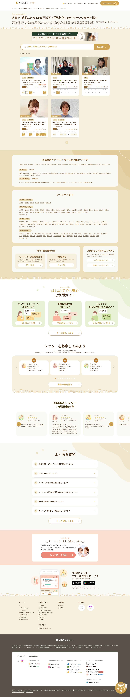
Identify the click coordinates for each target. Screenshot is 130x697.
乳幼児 (82, 224)
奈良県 (42, 203)
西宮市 (42, 210)
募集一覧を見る (68, 384)
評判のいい (22, 226)
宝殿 (75, 236)
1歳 (50, 224)
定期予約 (22, 222)
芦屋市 (53, 210)
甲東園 (71, 233)
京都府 (27, 203)
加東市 (79, 212)
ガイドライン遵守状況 (80, 690)
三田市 (27, 212)
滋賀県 (21, 203)
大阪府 (32, 203)
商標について (29, 692)
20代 (90, 224)
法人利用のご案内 (93, 3)
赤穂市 (80, 210)
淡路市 (68, 212)
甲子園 (66, 233)
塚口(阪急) (104, 233)
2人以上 (91, 222)
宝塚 (90, 233)
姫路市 (27, 210)
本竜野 (80, 236)
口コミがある (31, 226)
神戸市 (21, 210)
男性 (82, 222)
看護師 (78, 222)
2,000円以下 (31, 224)
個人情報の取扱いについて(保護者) (52, 690)
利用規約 (20, 690)
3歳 (56, 224)
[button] (55, 378)
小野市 (21, 212)
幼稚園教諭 (34, 222)
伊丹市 (58, 210)
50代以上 (104, 224)
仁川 (20, 236)
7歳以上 (71, 224)
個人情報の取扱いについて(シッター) (33, 690)
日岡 (44, 236)
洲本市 (47, 210)
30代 (95, 224)
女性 (86, 222)
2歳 (53, 224)
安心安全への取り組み (80, 3)
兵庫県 (37, 203)
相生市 (63, 210)
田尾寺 (86, 233)
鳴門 (97, 236)
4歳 (60, 224)
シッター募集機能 (76, 352)
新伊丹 (80, 233)
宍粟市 (74, 212)
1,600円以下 (23, 224)
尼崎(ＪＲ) (22, 233)
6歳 (67, 224)
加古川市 (74, 210)
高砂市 (101, 210)
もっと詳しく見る (67, 521)
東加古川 (49, 236)
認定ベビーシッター (45, 222)
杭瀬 (61, 233)
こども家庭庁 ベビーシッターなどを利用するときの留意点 (100, 690)
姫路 (64, 236)
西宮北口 (26, 236)
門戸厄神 (92, 236)
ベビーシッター (49, 22)
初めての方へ (67, 3)
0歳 (46, 224)
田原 (98, 233)
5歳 (63, 224)
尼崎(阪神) (30, 233)
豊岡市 (69, 210)
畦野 (43, 233)
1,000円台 (104, 222)
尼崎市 (32, 210)
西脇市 (86, 210)
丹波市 (50, 212)
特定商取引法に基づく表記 (18, 692)
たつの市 (85, 212)
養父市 (45, 212)
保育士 (28, 222)
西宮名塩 (32, 236)
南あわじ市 (56, 212)
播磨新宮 (39, 236)
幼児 (86, 224)
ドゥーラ (71, 222)
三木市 (96, 210)
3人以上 (97, 222)
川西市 (107, 210)
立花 (94, 233)
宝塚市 (91, 210)
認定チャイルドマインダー (60, 222)
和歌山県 (48, 203)
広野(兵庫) (70, 236)
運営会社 (14, 690)
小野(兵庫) (49, 233)
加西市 (32, 212)
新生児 (77, 224)
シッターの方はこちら (111, 3)
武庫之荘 (86, 236)
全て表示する (23, 214)
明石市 (37, 210)
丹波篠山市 (38, 212)
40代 (99, 224)
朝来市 (63, 212)
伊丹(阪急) (37, 233)
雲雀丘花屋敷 (57, 236)
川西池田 (56, 233)
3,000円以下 (40, 224)
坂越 (75, 233)
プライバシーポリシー (67, 690)
